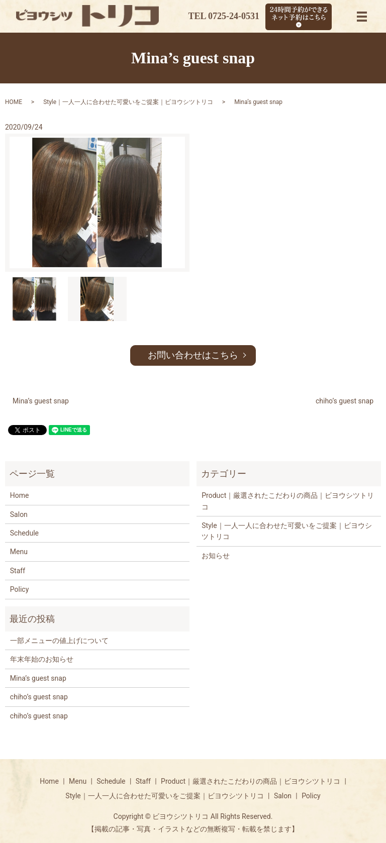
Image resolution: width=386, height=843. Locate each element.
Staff (17, 571)
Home (19, 495)
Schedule (24, 533)
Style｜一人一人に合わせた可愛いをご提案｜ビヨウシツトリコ (128, 102)
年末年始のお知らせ (41, 659)
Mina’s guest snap (41, 401)
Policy (19, 589)
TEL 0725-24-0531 (223, 16)
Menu (19, 552)
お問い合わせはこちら (193, 355)
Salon (19, 514)
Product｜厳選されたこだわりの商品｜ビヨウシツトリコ (288, 500)
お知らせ (216, 556)
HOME (13, 102)
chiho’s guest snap (344, 401)
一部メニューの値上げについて (59, 641)
